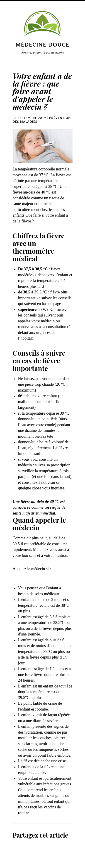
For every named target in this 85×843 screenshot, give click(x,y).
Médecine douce (43, 44)
